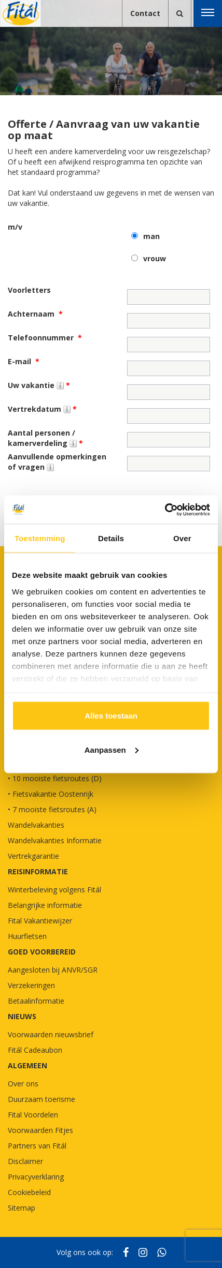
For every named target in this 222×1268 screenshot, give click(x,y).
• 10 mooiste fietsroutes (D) (55, 778)
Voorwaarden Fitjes (40, 1130)
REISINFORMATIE (38, 871)
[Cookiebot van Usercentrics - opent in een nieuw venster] (164, 509)
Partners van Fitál (37, 1146)
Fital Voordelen (33, 1115)
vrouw (154, 258)
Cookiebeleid (29, 1192)
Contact (145, 13)
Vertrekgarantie (33, 856)
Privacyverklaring (36, 1177)
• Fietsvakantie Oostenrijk (50, 794)
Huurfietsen (27, 936)
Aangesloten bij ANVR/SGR (53, 970)
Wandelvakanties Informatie (55, 840)
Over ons (23, 1083)
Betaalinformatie (36, 1001)
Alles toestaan (111, 715)
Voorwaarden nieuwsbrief (50, 1034)
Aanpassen (111, 749)
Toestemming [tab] (40, 538)
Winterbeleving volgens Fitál (54, 889)
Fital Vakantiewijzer (40, 921)
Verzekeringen (31, 985)
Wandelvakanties (36, 825)
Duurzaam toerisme (41, 1099)
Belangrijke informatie (45, 905)
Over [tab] (182, 538)
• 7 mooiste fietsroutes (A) (52, 809)
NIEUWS (22, 1016)
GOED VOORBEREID (42, 952)
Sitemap (21, 1208)
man (151, 236)
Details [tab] (111, 538)
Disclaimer (25, 1161)
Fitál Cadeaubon (35, 1050)
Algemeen (27, 1065)
